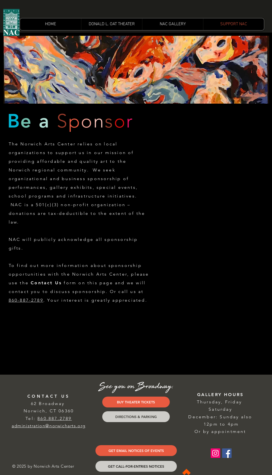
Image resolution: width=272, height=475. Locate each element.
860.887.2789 (54, 418)
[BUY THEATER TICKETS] (136, 402)
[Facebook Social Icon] (227, 453)
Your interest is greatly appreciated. (97, 300)
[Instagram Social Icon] (215, 453)
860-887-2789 (26, 300)
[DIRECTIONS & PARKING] (136, 416)
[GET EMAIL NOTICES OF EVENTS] (136, 450)
